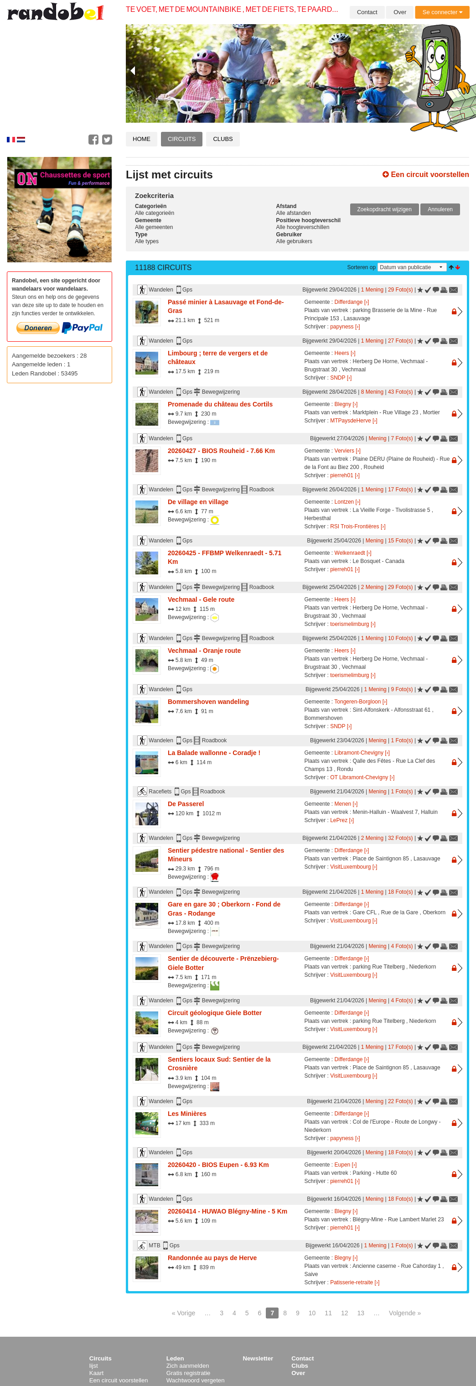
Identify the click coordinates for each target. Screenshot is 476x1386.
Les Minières (187, 1113)
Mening (377, 438)
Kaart (96, 1373)
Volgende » (405, 1313)
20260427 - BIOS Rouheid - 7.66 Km (221, 450)
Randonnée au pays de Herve (212, 1257)
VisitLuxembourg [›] (353, 867)
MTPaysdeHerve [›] (353, 420)
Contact (367, 12)
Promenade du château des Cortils (220, 404)
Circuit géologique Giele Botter (215, 1012)
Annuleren (440, 209)
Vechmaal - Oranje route (204, 650)
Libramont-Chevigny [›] (362, 753)
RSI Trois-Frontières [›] (357, 526)
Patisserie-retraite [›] (354, 1282)
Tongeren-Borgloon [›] (360, 701)
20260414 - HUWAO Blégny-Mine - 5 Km (227, 1211)
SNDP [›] (341, 378)
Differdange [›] (352, 302)
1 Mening (372, 290)
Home (141, 138)
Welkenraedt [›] (353, 553)
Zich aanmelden (187, 1365)
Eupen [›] (346, 1165)
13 (361, 1313)
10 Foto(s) (400, 638)
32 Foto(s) (400, 838)
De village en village (198, 501)
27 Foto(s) (400, 341)
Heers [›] (345, 353)
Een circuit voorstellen (426, 174)
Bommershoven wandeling (208, 701)
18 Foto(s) (400, 892)
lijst (93, 1365)
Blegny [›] (346, 404)
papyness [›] (345, 326)
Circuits (182, 138)
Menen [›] (346, 804)
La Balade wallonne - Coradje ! (214, 752)
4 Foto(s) (402, 946)
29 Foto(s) (400, 290)
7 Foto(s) (402, 438)
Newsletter (258, 1358)
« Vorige (183, 1313)
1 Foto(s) (402, 740)
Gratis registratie (188, 1373)
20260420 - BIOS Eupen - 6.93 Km (218, 1164)
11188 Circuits (163, 267)
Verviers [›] (348, 451)
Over (399, 12)
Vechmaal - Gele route (201, 599)
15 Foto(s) (400, 540)
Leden (175, 1358)
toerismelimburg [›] (352, 624)
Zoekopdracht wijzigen (384, 209)
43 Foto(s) (400, 392)
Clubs (223, 138)
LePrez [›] (342, 820)
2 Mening (372, 587)
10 (312, 1313)
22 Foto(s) (400, 1101)
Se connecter (442, 12)
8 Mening (372, 392)
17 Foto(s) (400, 489)
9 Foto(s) (402, 689)
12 (344, 1313)
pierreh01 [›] (345, 475)
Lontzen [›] (348, 502)
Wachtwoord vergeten (195, 1380)
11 (328, 1313)
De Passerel (186, 804)
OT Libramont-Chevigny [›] (362, 777)
